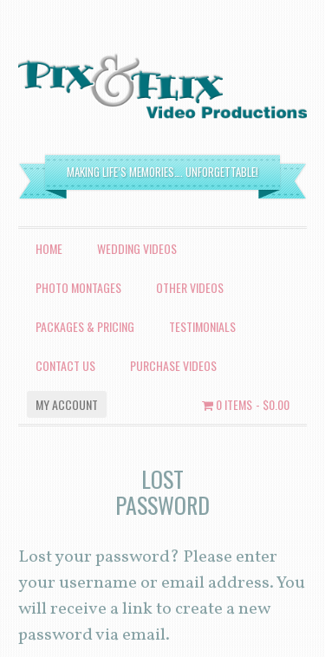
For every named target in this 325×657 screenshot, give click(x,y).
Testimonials (202, 326)
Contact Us (65, 365)
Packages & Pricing (85, 326)
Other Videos (190, 287)
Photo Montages (78, 287)
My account (67, 404)
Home (49, 248)
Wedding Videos (137, 248)
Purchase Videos (173, 365)
